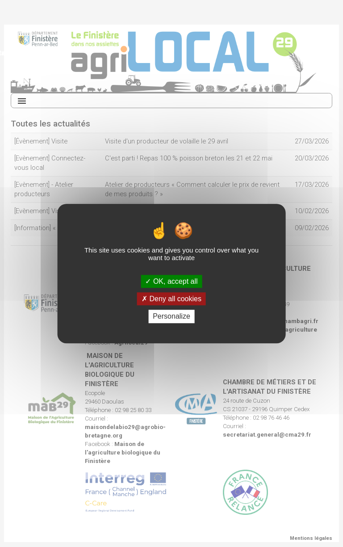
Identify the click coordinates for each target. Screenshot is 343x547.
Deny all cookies (171, 299)
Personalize (171, 316)
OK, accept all (171, 281)
